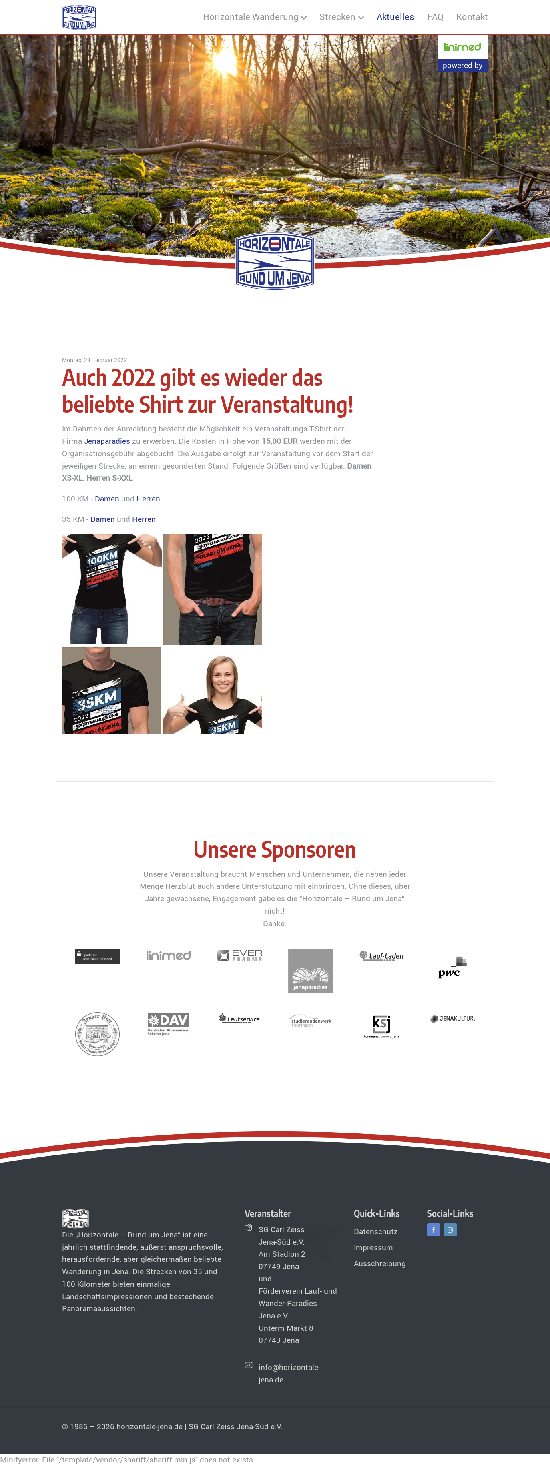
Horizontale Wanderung (251, 16)
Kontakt (472, 16)
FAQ (435, 16)
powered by (463, 65)
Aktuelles (395, 16)
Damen (107, 498)
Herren (148, 498)
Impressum (373, 1247)
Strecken (337, 16)
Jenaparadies (107, 441)
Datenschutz (376, 1231)
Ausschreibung (380, 1263)
